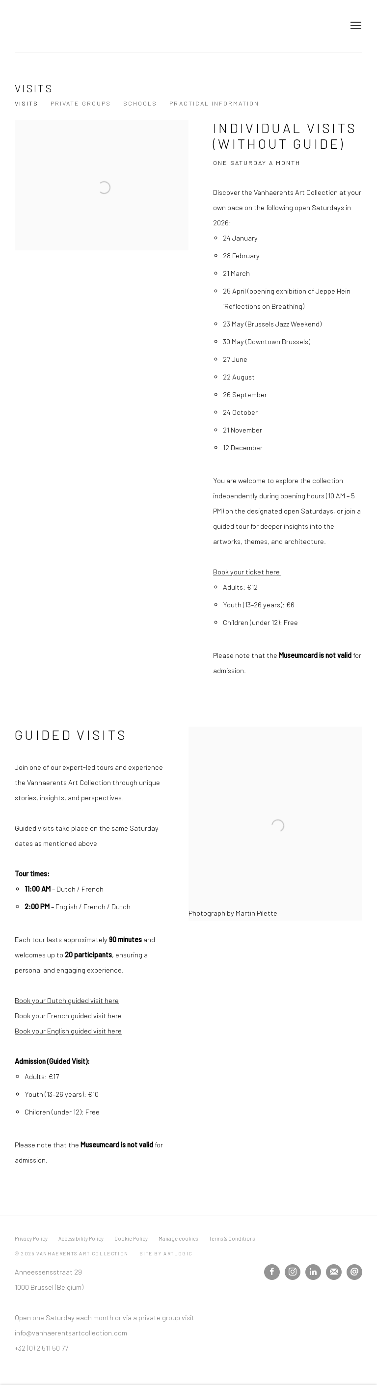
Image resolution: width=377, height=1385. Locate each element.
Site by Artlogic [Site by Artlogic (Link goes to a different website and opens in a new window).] (166, 1253)
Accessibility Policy (81, 1238)
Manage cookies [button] (178, 1238)
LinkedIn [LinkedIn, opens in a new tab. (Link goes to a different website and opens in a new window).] (313, 1272)
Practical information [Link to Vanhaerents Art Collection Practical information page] (214, 103)
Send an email (354, 1272)
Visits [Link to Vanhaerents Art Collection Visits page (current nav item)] (26, 103)
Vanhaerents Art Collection (78, 26)
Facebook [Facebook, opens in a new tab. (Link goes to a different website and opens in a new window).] (272, 1272)
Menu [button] (355, 26)
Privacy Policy (31, 1238)
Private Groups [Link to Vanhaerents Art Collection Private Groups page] (81, 103)
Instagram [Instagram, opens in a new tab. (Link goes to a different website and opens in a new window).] (292, 1272)
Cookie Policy (131, 1238)
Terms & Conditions (232, 1238)
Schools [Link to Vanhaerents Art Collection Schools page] (140, 103)
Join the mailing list (334, 1272)
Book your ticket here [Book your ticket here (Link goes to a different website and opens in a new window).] (247, 571)
